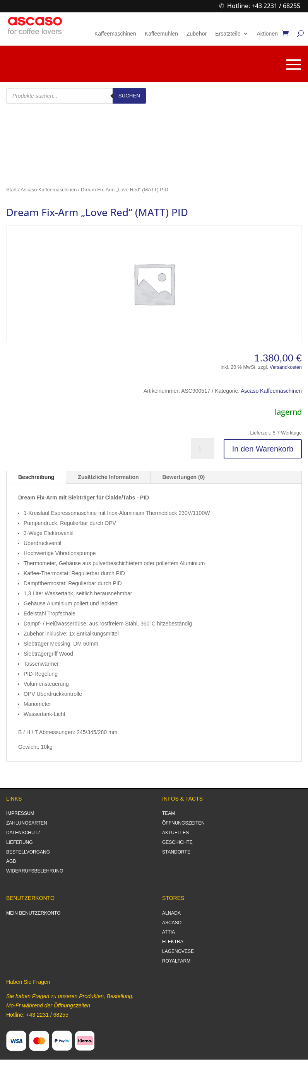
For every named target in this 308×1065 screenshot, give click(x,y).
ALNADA (171, 913)
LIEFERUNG (19, 842)
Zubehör (197, 34)
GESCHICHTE (177, 842)
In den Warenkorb (262, 449)
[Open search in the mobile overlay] (76, 96)
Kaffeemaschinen (115, 34)
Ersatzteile (227, 34)
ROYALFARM (176, 961)
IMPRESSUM (20, 813)
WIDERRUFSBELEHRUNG (34, 871)
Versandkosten (286, 367)
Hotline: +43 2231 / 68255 (263, 6)
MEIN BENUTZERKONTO (33, 913)
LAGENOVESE (178, 951)
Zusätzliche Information (108, 477)
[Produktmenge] (202, 449)
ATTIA (168, 932)
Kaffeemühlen (161, 34)
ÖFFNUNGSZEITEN (183, 823)
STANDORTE (176, 852)
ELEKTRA (172, 941)
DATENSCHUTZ (23, 832)
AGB (11, 861)
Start (11, 190)
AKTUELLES (175, 832)
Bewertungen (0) (183, 477)
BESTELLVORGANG (28, 852)
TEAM (168, 813)
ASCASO (171, 922)
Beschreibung (36, 477)
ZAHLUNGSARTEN (26, 823)
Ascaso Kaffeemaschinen (49, 190)
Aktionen (267, 34)
